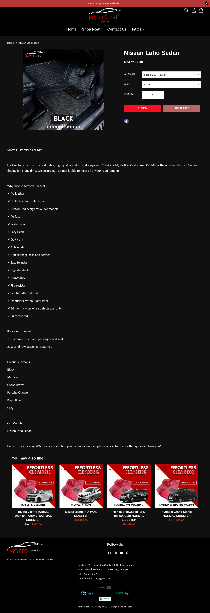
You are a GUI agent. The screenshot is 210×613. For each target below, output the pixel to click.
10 (74, 127)
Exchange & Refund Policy (120, 606)
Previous (11, 90)
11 (76, 127)
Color (127, 83)
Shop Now (92, 29)
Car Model (129, 74)
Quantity (128, 93)
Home (71, 29)
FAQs (138, 29)
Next (115, 90)
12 (79, 127)
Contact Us (117, 29)
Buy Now (142, 108)
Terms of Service (85, 606)
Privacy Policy (101, 606)
